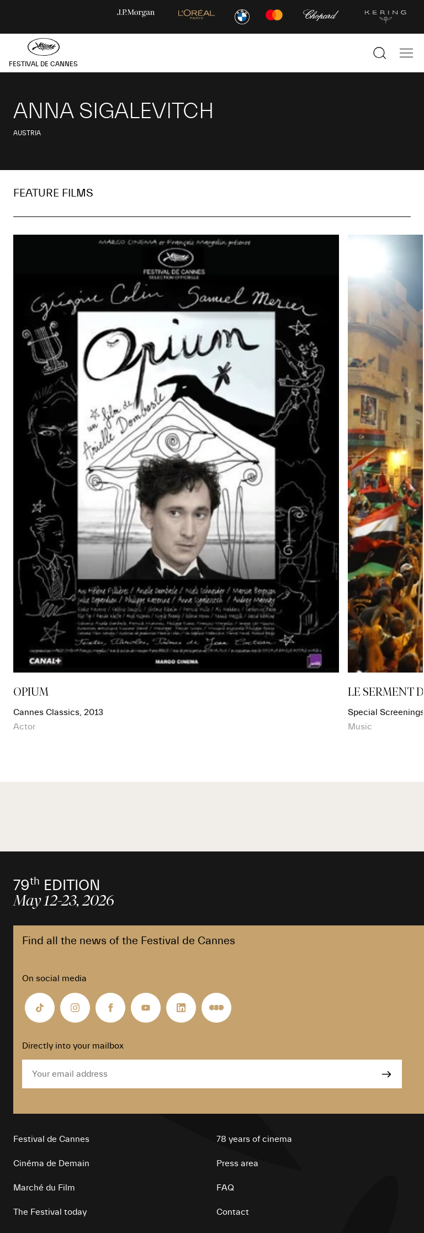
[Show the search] (380, 53)
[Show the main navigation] (406, 53)
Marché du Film (44, 1188)
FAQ (225, 1188)
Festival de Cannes (51, 1139)
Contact (232, 1212)
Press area (237, 1163)
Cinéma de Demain (51, 1163)
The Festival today (50, 1212)
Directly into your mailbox (73, 1046)
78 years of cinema (254, 1139)
